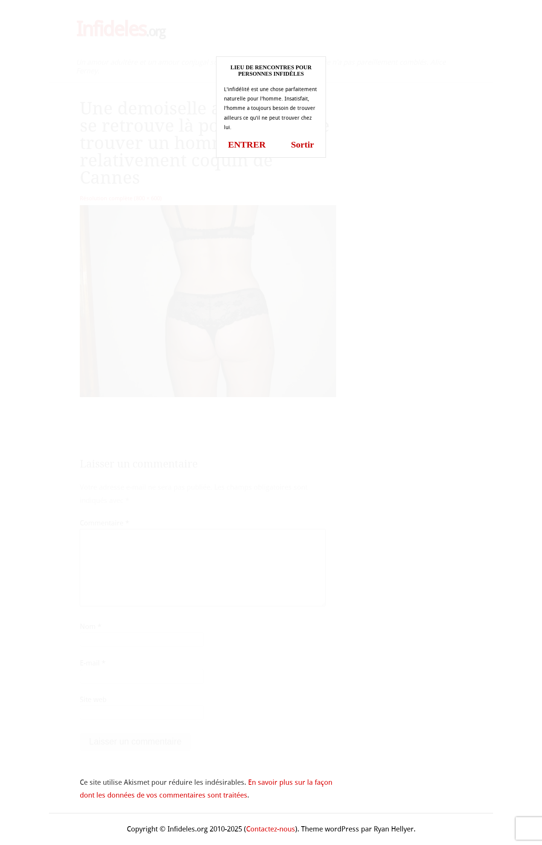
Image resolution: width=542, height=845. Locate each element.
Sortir (302, 144)
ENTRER (247, 144)
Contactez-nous (270, 829)
